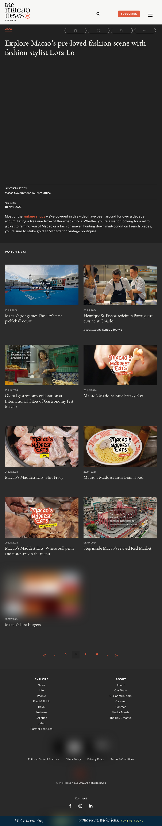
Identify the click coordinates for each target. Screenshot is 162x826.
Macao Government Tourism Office (28, 193)
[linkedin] (91, 800)
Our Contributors (120, 693)
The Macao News (68, 780)
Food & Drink (41, 698)
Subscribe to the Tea (81, 814)
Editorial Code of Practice (43, 757)
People (41, 693)
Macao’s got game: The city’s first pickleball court (39, 318)
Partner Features (41, 725)
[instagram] (80, 800)
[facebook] (70, 800)
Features (41, 709)
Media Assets (121, 709)
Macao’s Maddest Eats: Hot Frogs (32, 475)
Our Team (120, 687)
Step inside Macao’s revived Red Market (116, 546)
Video (8, 29)
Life (41, 687)
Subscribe (129, 13)
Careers (120, 698)
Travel (41, 704)
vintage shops (34, 217)
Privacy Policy (95, 757)
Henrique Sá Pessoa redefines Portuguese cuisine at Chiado (116, 318)
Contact (120, 704)
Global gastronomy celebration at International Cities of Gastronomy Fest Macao (37, 400)
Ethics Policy (73, 757)
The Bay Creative (120, 714)
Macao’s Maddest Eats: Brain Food (111, 475)
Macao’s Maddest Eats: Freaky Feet (111, 394)
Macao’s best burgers (21, 622)
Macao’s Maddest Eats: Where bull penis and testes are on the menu (41, 548)
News (41, 682)
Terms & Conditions (122, 757)
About (121, 682)
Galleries (41, 714)
